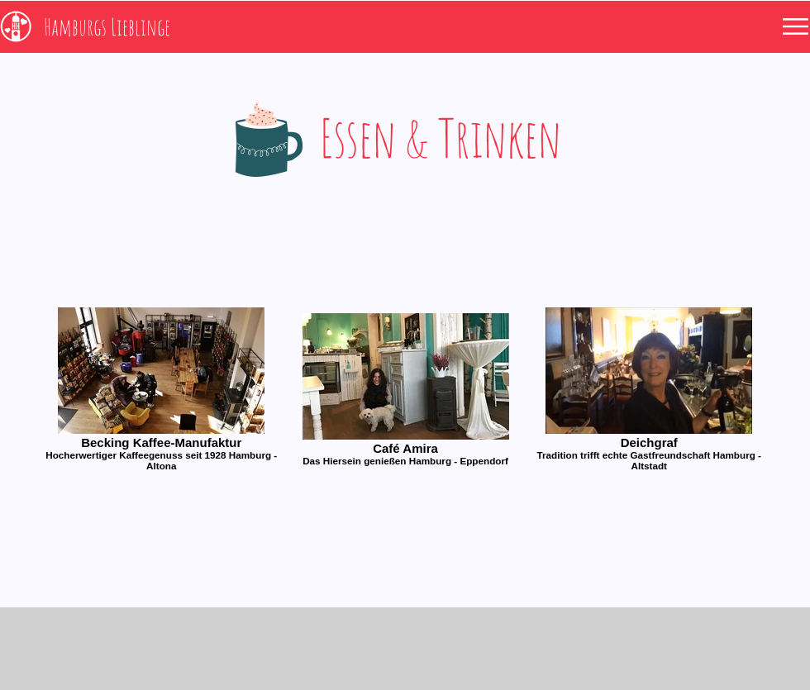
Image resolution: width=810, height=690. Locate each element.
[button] (795, 26)
